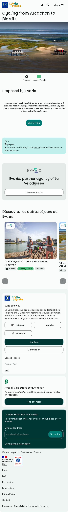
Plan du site (7, 482)
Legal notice (8, 488)
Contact (34, 341)
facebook (20, 333)
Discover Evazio (34, 192)
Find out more (34, 401)
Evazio (37, 147)
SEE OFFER (34, 122)
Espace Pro (10, 364)
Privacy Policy (8, 494)
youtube (50, 325)
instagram (20, 325)
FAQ (7, 370)
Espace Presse (12, 357)
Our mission (34, 349)
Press (4, 470)
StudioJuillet (19, 506)
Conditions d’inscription (17, 443)
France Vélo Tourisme (38, 506)
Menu (57, 5)
